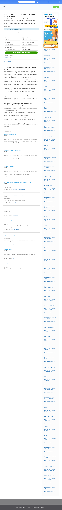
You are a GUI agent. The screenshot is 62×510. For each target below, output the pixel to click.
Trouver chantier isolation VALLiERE (49, 207)
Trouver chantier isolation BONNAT (49, 108)
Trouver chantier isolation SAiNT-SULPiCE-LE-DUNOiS (49, 242)
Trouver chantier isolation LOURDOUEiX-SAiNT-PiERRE (49, 193)
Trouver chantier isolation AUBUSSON (49, 59)
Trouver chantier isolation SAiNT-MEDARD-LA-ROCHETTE (50, 286)
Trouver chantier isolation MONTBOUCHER (49, 393)
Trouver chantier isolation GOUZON (49, 94)
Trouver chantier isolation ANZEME (49, 282)
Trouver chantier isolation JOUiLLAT (49, 331)
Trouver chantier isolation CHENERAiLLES (49, 211)
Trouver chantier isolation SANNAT (49, 461)
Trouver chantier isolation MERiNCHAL (49, 220)
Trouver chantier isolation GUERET (49, 50)
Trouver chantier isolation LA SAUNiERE (50, 251)
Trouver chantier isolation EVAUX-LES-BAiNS (49, 90)
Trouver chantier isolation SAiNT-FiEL (49, 144)
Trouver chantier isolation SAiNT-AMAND (49, 335)
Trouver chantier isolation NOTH (49, 358)
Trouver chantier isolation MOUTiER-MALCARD (49, 349)
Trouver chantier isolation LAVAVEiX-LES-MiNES (49, 184)
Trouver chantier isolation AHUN (49, 85)
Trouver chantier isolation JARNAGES (49, 344)
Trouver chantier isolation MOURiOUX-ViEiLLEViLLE (49, 304)
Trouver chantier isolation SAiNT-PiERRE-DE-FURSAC (49, 189)
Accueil (4, 6)
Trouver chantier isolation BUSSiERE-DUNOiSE (49, 135)
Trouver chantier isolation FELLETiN (49, 81)
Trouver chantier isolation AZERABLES (49, 149)
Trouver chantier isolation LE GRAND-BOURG (50, 112)
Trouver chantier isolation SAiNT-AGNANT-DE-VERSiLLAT (50, 127)
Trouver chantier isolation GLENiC (49, 273)
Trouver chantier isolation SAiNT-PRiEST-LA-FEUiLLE (49, 233)
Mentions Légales (35, 507)
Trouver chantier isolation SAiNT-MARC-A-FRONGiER (49, 470)
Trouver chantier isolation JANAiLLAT (49, 406)
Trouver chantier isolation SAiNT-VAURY (49, 77)
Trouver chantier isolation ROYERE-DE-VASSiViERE (49, 300)
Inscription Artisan (54, 2)
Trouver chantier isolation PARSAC (49, 255)
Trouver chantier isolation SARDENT (49, 198)
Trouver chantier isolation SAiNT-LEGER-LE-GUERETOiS (49, 366)
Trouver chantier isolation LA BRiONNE (50, 457)
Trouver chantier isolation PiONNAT (49, 180)
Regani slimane (15, 144)
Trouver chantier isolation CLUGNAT (49, 229)
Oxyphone (14, 258)
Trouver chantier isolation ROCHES (49, 483)
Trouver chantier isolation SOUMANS (49, 260)
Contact (42, 507)
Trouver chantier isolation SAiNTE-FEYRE (49, 68)
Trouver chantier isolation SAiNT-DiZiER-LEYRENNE (49, 153)
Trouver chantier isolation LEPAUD (49, 434)
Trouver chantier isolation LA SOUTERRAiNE (50, 54)
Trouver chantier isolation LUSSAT (49, 375)
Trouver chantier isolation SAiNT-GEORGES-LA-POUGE (49, 492)
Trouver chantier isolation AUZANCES (49, 103)
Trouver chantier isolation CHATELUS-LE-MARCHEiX (49, 465)
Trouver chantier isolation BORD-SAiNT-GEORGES (49, 415)
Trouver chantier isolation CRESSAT (49, 278)
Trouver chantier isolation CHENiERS (49, 291)
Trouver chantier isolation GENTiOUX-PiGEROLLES (49, 411)
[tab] (21, 135)
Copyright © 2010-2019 (20, 507)
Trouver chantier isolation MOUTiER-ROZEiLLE (49, 371)
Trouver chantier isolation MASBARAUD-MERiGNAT (49, 398)
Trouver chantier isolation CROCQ (49, 340)
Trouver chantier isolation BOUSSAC (49, 99)
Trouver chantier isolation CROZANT (49, 362)
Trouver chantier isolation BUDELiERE (49, 171)
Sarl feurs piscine (15, 229)
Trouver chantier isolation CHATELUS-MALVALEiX (49, 309)
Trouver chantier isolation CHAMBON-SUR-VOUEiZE (49, 140)
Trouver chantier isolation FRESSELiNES (49, 269)
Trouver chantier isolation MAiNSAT (49, 247)
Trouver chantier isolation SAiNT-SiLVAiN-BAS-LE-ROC (49, 327)
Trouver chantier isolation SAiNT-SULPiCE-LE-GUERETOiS (50, 72)
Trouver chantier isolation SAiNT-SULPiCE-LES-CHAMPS (49, 452)
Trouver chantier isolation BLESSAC (49, 322)
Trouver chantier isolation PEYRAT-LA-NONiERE (49, 353)
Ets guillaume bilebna (16, 243)
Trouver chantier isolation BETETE (49, 402)
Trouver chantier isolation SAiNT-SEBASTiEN (49, 238)
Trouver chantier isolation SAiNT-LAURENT (49, 295)
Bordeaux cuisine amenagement (18, 189)
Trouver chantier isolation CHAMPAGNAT (49, 380)
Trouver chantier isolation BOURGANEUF (49, 63)
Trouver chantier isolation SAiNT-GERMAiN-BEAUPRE (49, 389)
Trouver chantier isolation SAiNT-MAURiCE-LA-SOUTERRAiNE (49, 122)
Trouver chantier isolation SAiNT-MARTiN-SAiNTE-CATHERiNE (49, 425)
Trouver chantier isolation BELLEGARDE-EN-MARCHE (49, 474)
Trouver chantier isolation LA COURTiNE (50, 158)
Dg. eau (13, 271)
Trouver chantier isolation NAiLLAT (49, 224)
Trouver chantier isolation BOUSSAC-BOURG (49, 175)
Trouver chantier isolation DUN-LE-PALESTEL (49, 116)
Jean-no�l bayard (15, 160)
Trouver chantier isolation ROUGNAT (49, 313)
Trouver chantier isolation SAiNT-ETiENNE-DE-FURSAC (49, 202)
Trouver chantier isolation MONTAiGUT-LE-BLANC (49, 420)
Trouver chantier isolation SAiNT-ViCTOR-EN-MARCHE (49, 443)
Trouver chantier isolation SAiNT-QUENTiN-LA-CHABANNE (50, 384)
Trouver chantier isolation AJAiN (49, 131)
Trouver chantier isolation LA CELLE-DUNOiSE (50, 318)
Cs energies (14, 202)
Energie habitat (15, 176)
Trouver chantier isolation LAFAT (49, 488)
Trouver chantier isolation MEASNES (49, 264)
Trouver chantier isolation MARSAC (49, 215)
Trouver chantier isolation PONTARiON (49, 448)
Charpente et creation (16, 215)
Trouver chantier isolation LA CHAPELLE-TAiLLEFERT (50, 439)
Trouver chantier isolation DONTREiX (49, 430)
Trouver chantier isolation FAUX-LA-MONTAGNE (49, 479)
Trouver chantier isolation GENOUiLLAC (49, 167)
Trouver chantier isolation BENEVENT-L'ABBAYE (49, 162)
